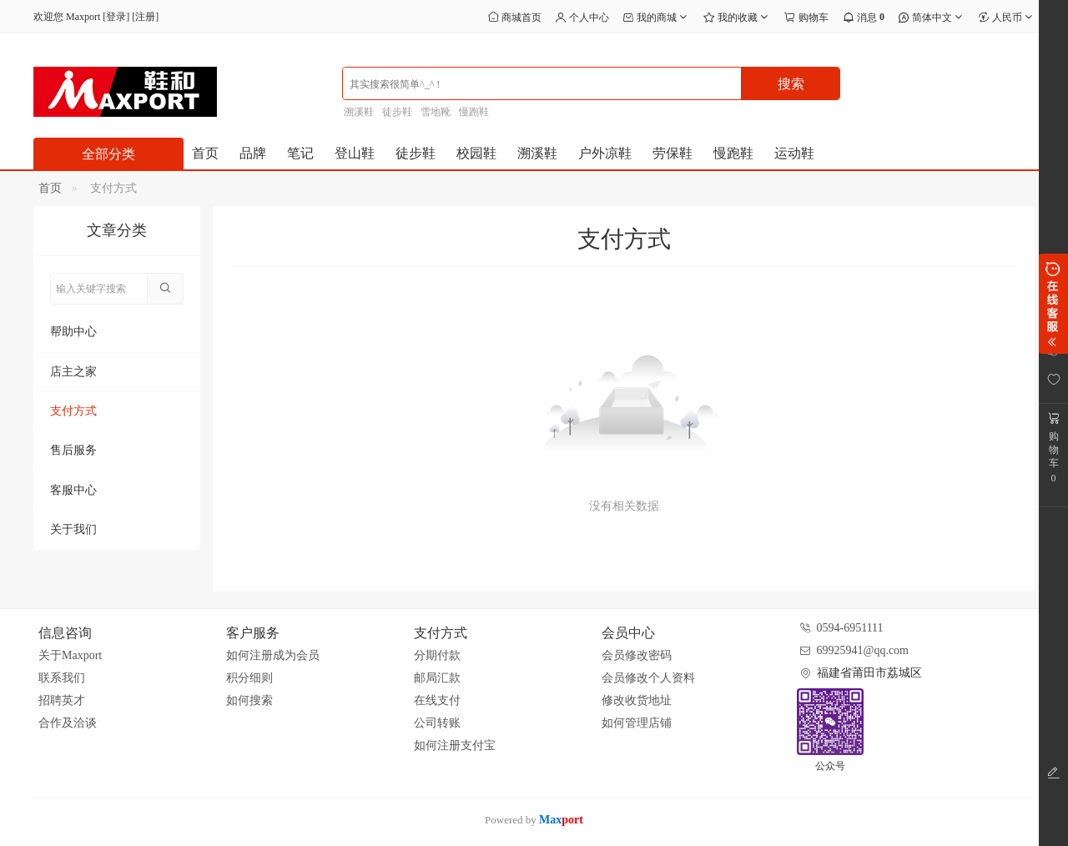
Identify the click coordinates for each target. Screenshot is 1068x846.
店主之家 (73, 371)
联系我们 (61, 678)
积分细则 (249, 678)
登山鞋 (355, 153)
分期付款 (437, 655)
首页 (205, 153)
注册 (145, 17)
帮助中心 (73, 331)
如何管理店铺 (637, 723)
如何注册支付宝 (455, 745)
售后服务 (73, 450)
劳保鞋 (672, 153)
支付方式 (73, 411)
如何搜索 (249, 700)
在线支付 (437, 700)
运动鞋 (794, 153)
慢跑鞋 (474, 112)
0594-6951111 (850, 628)
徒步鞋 (397, 112)
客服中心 (73, 490)
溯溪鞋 (359, 112)
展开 (1053, 304)
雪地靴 (436, 112)
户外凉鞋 (605, 153)
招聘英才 (61, 700)
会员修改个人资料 (648, 678)
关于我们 (73, 529)
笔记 (300, 153)
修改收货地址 (637, 700)
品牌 (252, 153)
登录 (116, 17)
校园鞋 (476, 153)
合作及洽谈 (67, 723)
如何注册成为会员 (273, 655)
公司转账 (437, 723)
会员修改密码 (637, 655)
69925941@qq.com (863, 650)
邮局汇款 (437, 678)
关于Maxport (70, 655)
